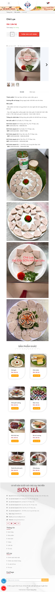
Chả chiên (37, 368)
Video (9, 542)
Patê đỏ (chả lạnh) (16, 466)
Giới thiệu (11, 532)
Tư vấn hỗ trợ (12, 564)
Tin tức (10, 548)
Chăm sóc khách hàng (14, 561)
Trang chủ (9, 12)
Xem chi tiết (15, 403)
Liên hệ (10, 545)
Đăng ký (44, 580)
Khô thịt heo (16, 433)
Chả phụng (37, 466)
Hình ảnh (10, 538)
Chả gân (15, 368)
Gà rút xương (38, 433)
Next (46, 64)
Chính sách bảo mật (14, 557)
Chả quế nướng (16, 400)
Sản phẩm (17, 12)
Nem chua (37, 400)
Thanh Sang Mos (31, 590)
